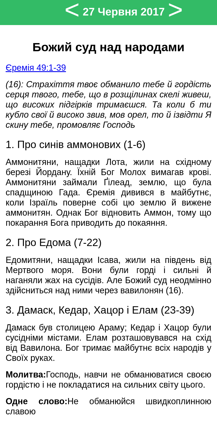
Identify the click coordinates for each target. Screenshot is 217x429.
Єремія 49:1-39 (36, 68)
